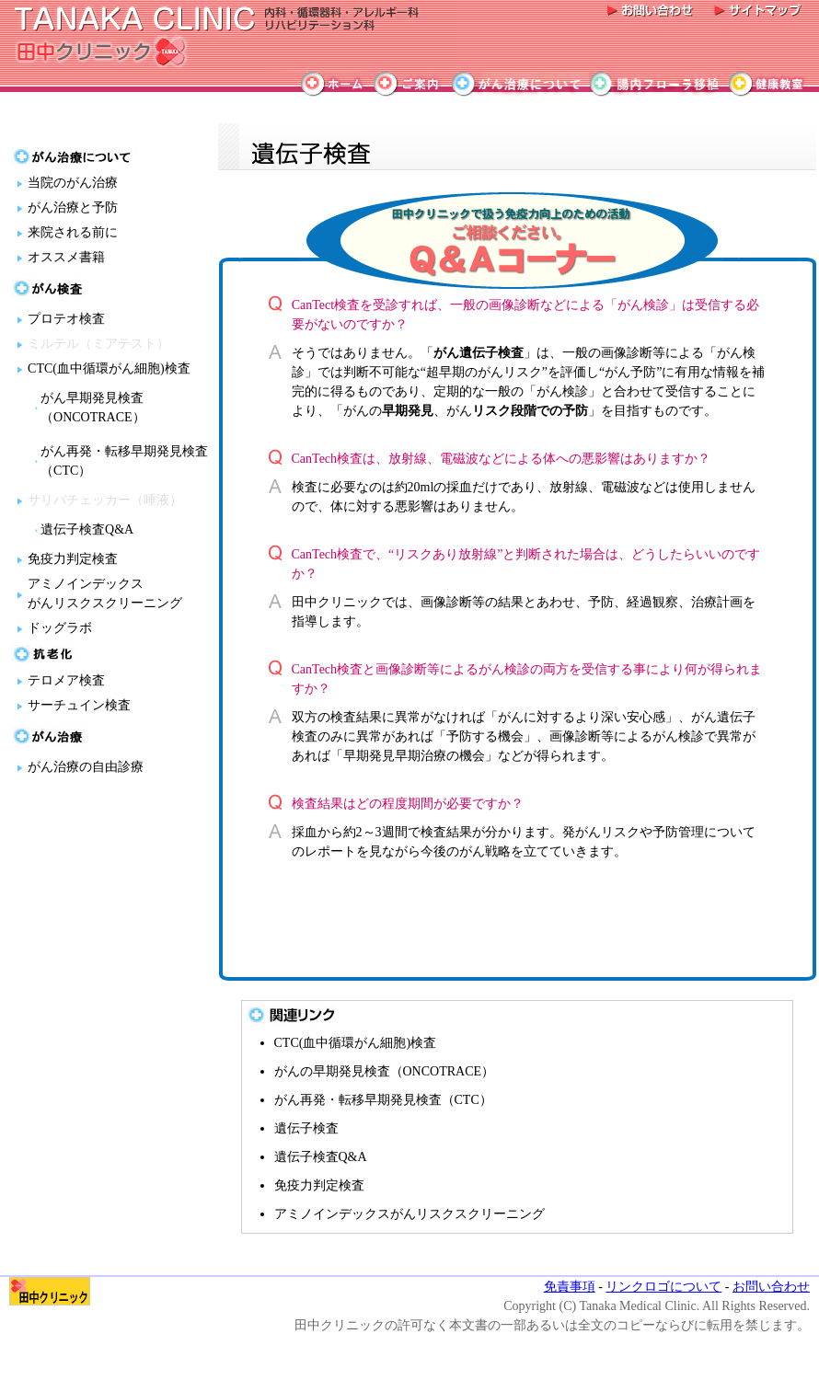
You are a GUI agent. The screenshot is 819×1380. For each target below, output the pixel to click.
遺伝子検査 (306, 1128)
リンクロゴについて (663, 1287)
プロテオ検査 (66, 319)
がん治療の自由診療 (86, 767)
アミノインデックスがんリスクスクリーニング (409, 1214)
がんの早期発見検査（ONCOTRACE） (384, 1071)
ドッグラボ (60, 628)
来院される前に (73, 232)
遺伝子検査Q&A (86, 529)
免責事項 (569, 1287)
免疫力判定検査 (73, 559)
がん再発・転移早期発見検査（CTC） (383, 1100)
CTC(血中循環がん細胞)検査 (109, 368)
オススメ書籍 (66, 257)
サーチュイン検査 (79, 705)
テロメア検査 (66, 680)
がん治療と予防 (73, 207)
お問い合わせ (771, 1287)
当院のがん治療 (73, 183)
